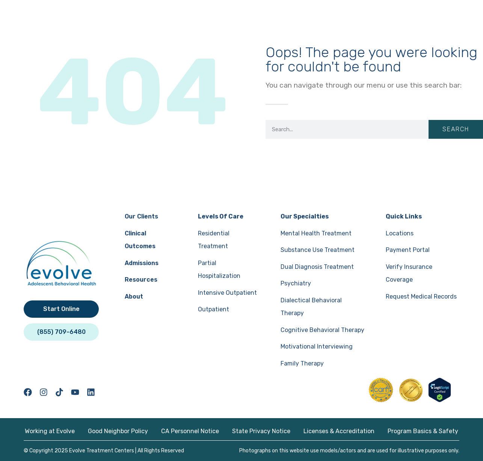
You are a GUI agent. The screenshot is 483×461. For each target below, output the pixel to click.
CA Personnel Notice (190, 431)
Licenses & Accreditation (338, 431)
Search (455, 129)
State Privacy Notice (261, 431)
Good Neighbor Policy (118, 431)
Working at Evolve (50, 431)
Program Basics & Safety (423, 431)
